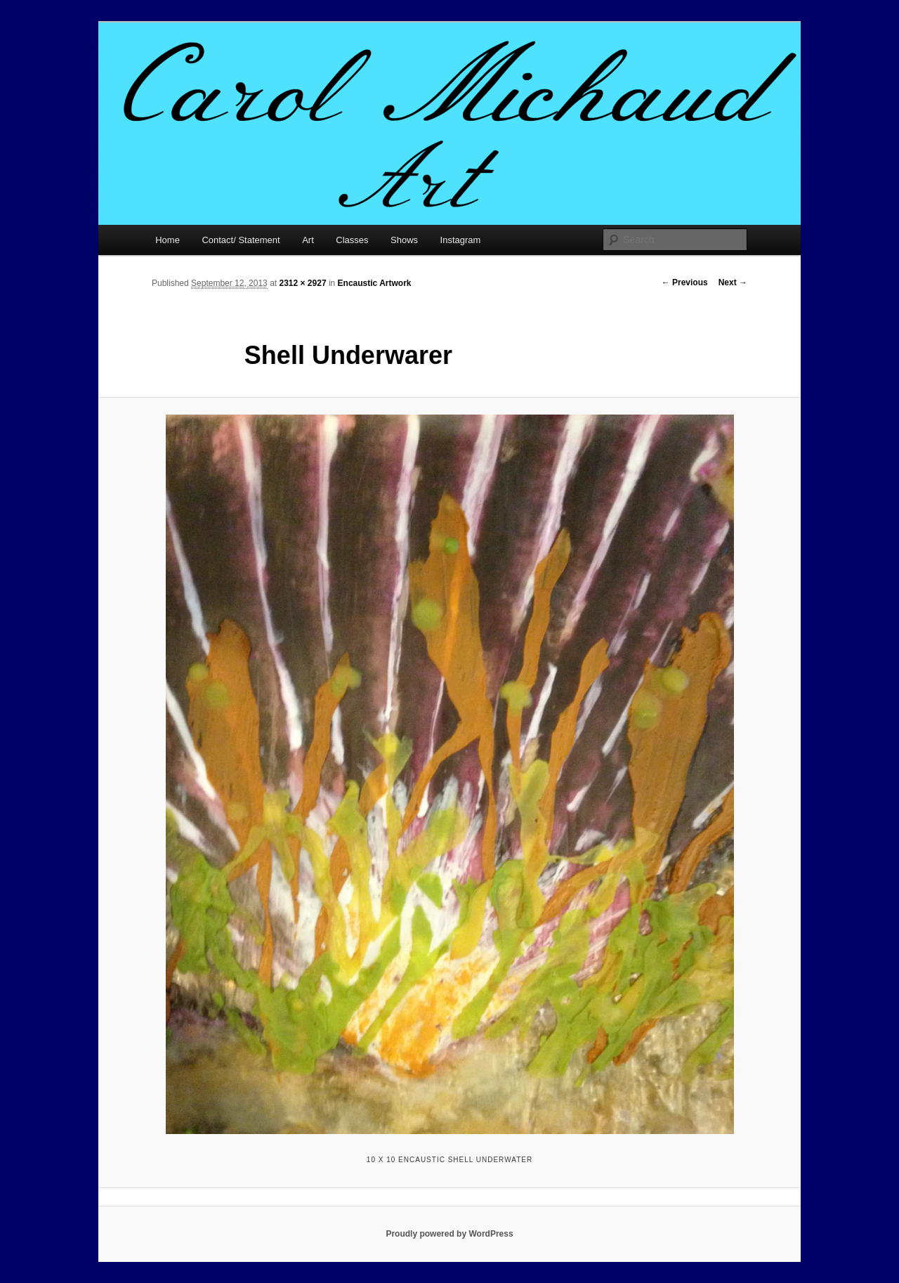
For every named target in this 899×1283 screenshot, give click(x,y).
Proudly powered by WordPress (449, 1234)
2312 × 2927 (302, 283)
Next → (732, 282)
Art (308, 240)
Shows (404, 240)
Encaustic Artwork (375, 283)
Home (167, 240)
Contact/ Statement (241, 240)
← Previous (685, 282)
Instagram (460, 240)
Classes (352, 240)
